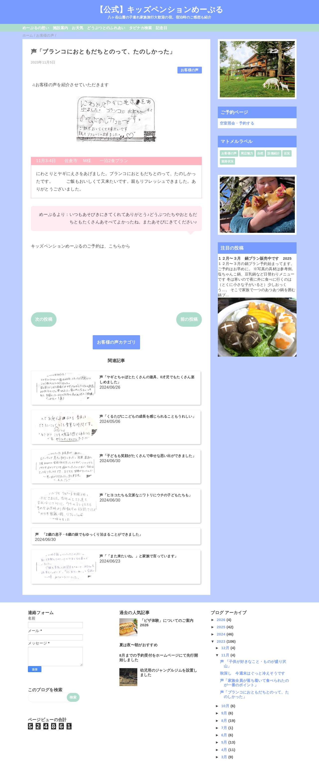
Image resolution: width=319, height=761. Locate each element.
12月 (226, 541)
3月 (225, 650)
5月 (225, 635)
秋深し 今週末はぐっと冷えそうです (252, 566)
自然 (260, 153)
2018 (222, 702)
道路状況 (227, 161)
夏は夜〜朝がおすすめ (138, 538)
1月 (225, 664)
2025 (222, 520)
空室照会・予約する (237, 123)
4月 (225, 642)
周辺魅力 (247, 153)
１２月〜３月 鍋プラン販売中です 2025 (255, 258)
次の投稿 (43, 319)
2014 (222, 732)
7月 (225, 621)
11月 (226, 548)
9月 (225, 606)
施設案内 (60, 28)
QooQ (168, 759)
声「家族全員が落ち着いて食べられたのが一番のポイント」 (254, 575)
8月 (225, 613)
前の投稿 (189, 319)
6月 (225, 628)
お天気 (77, 28)
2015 (222, 724)
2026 (222, 512)
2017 (222, 710)
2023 (222, 534)
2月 (225, 657)
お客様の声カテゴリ (116, 342)
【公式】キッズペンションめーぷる (159, 9)
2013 (222, 739)
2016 (222, 717)
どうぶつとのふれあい (106, 28)
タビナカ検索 (140, 28)
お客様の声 (190, 70)
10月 (226, 599)
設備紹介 (273, 153)
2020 (222, 688)
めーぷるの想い (35, 28)
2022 (222, 673)
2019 (222, 695)
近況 (287, 153)
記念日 (161, 28)
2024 (222, 527)
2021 (222, 681)
